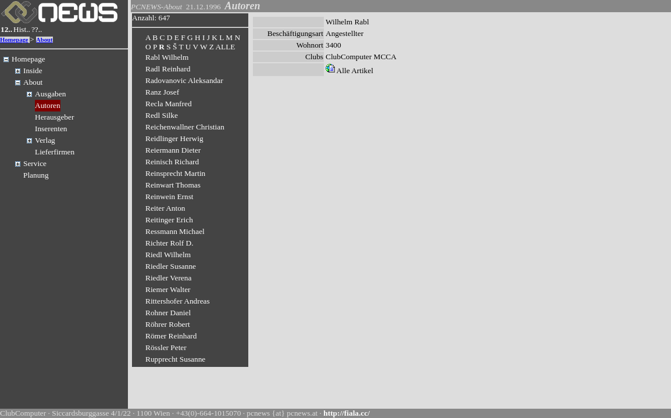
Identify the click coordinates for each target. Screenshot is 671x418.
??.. (36, 29)
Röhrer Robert (167, 324)
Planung (36, 175)
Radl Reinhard (167, 68)
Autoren (47, 105)
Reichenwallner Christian (184, 126)
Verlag (45, 140)
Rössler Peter (166, 347)
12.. (6, 29)
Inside (32, 70)
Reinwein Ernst (169, 196)
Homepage (14, 40)
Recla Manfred (168, 103)
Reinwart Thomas (173, 185)
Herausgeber (54, 117)
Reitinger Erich (169, 219)
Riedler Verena (168, 277)
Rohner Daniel (168, 312)
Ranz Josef (162, 92)
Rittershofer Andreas (177, 301)
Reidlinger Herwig (174, 138)
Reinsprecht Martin (175, 173)
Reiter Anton (165, 208)
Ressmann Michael (175, 231)
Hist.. (21, 29)
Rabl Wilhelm (166, 57)
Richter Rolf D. (169, 243)
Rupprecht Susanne (175, 359)
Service (35, 163)
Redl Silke (161, 115)
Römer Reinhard (171, 335)
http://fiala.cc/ (346, 413)
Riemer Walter (168, 289)
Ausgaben (50, 93)
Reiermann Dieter (173, 150)
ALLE (225, 46)
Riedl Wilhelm (168, 254)
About (44, 40)
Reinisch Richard (172, 161)
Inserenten (51, 128)
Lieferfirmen (54, 151)
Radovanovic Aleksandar (184, 80)
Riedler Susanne (170, 266)
